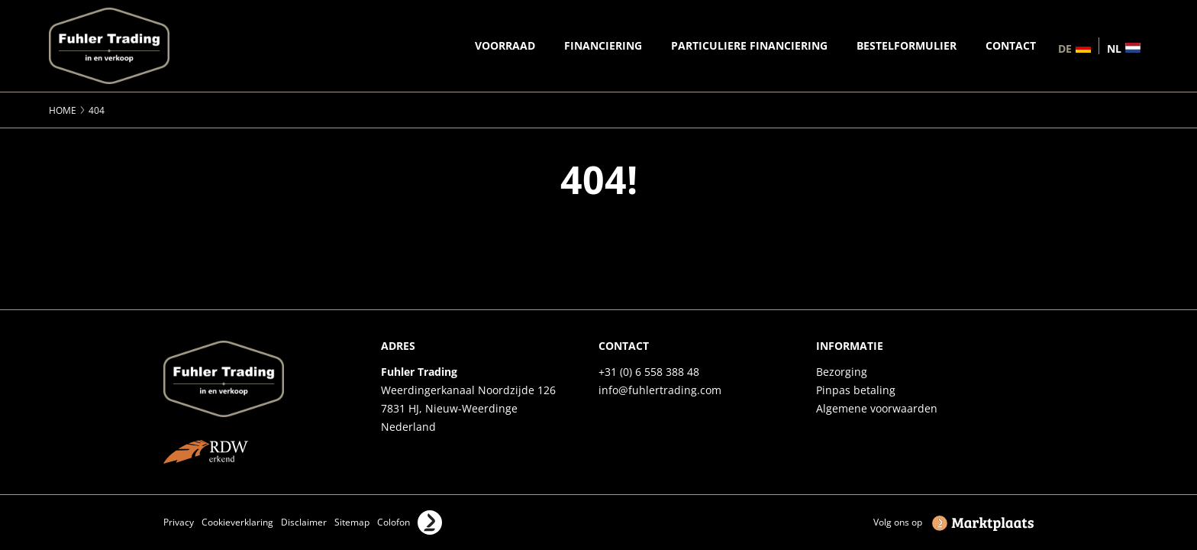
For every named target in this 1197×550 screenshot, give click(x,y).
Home (62, 110)
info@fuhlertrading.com (659, 390)
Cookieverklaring (237, 522)
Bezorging (841, 371)
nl (1114, 47)
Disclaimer (304, 522)
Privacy (178, 522)
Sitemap (351, 522)
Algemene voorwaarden (876, 408)
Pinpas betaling (855, 390)
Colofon (393, 522)
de (1065, 47)
